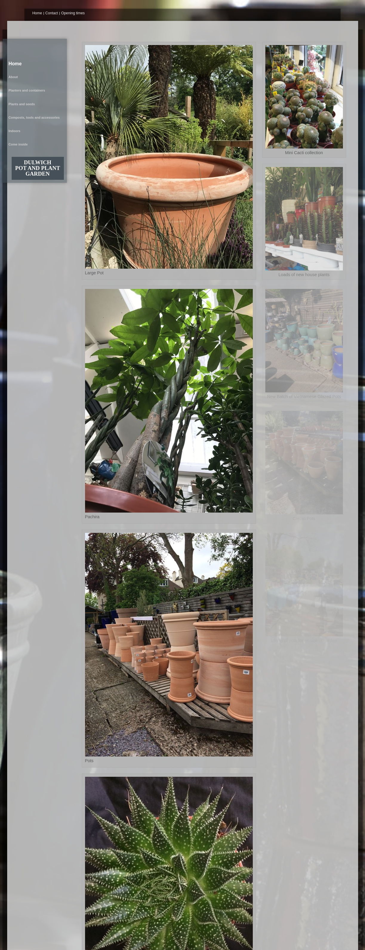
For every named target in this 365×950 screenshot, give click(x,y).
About (16, 56)
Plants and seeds (25, 67)
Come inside (21, 84)
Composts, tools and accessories (37, 73)
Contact (51, 13)
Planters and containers (30, 62)
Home (37, 13)
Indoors (18, 79)
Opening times (73, 13)
